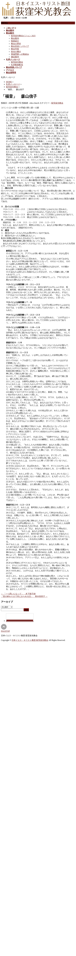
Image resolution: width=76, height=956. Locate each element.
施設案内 (15, 57)
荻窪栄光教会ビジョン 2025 (23, 36)
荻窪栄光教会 (17, 62)
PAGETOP (5, 631)
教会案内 (15, 38)
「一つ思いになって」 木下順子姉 (18, 594)
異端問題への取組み (20, 54)
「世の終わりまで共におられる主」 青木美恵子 (24, 596)
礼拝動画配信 (17, 65)
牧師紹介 (15, 41)
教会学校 (15, 49)
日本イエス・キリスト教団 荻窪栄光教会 (30, 640)
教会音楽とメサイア (20, 46)
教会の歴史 (16, 44)
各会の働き (16, 51)
